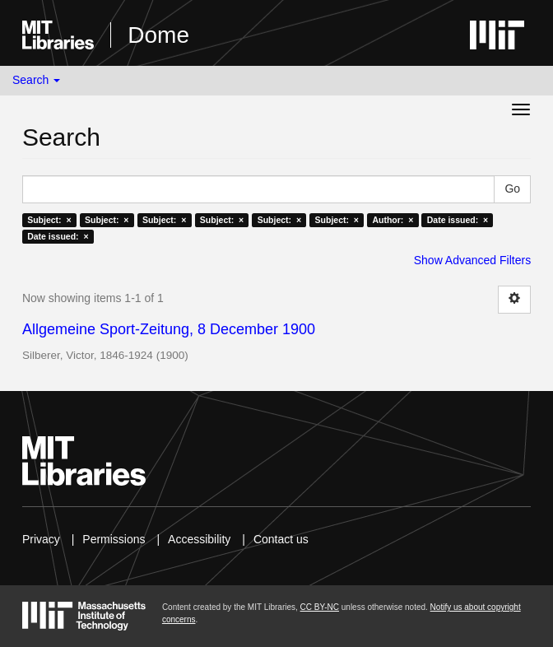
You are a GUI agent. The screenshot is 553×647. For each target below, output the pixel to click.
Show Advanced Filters (472, 260)
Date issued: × (457, 220)
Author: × (392, 220)
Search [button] (36, 79)
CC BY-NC (319, 607)
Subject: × (49, 220)
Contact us (281, 539)
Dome (158, 35)
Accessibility (199, 539)
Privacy (41, 539)
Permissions (113, 539)
